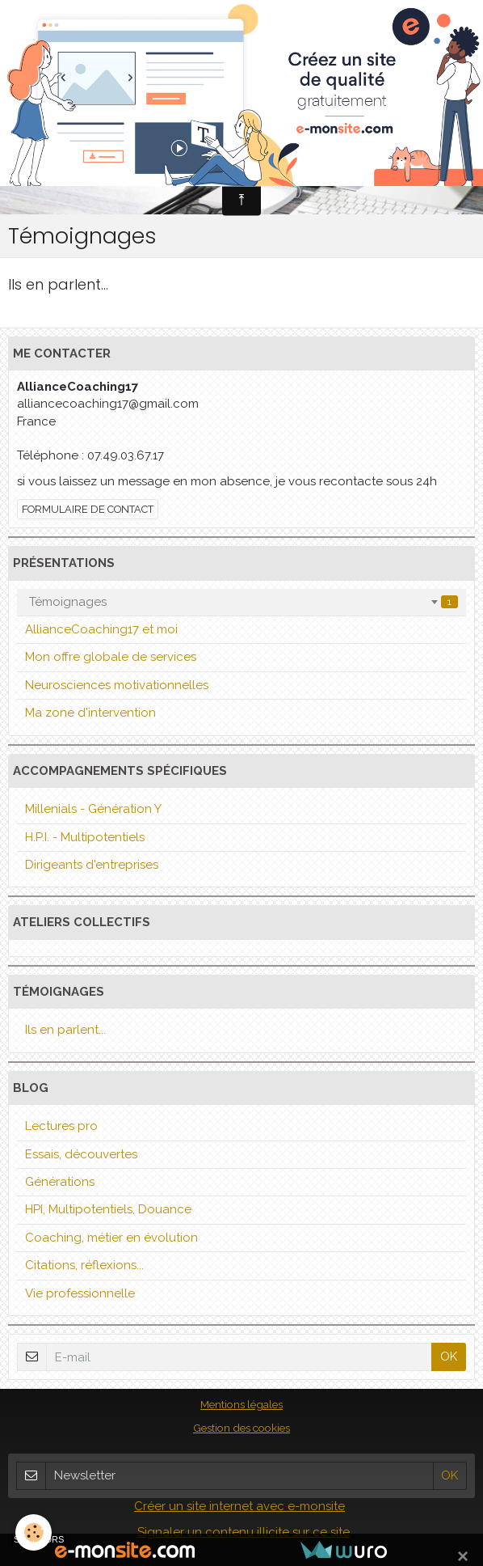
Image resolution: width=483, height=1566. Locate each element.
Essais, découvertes (81, 1154)
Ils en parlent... (58, 284)
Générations (59, 1181)
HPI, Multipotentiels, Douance (108, 1209)
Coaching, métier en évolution (111, 1237)
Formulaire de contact (87, 509)
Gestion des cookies (241, 1427)
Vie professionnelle (80, 1293)
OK (448, 1356)
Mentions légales (241, 1404)
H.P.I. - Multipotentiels (85, 837)
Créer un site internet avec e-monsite (239, 1506)
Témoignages (243, 602)
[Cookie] (34, 1532)
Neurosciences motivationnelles (116, 685)
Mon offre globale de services (110, 657)
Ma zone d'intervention (90, 712)
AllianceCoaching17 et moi (101, 629)
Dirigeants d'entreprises (91, 864)
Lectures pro (61, 1126)
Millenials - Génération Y (93, 809)
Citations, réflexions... (84, 1265)
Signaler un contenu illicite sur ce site (243, 1532)
